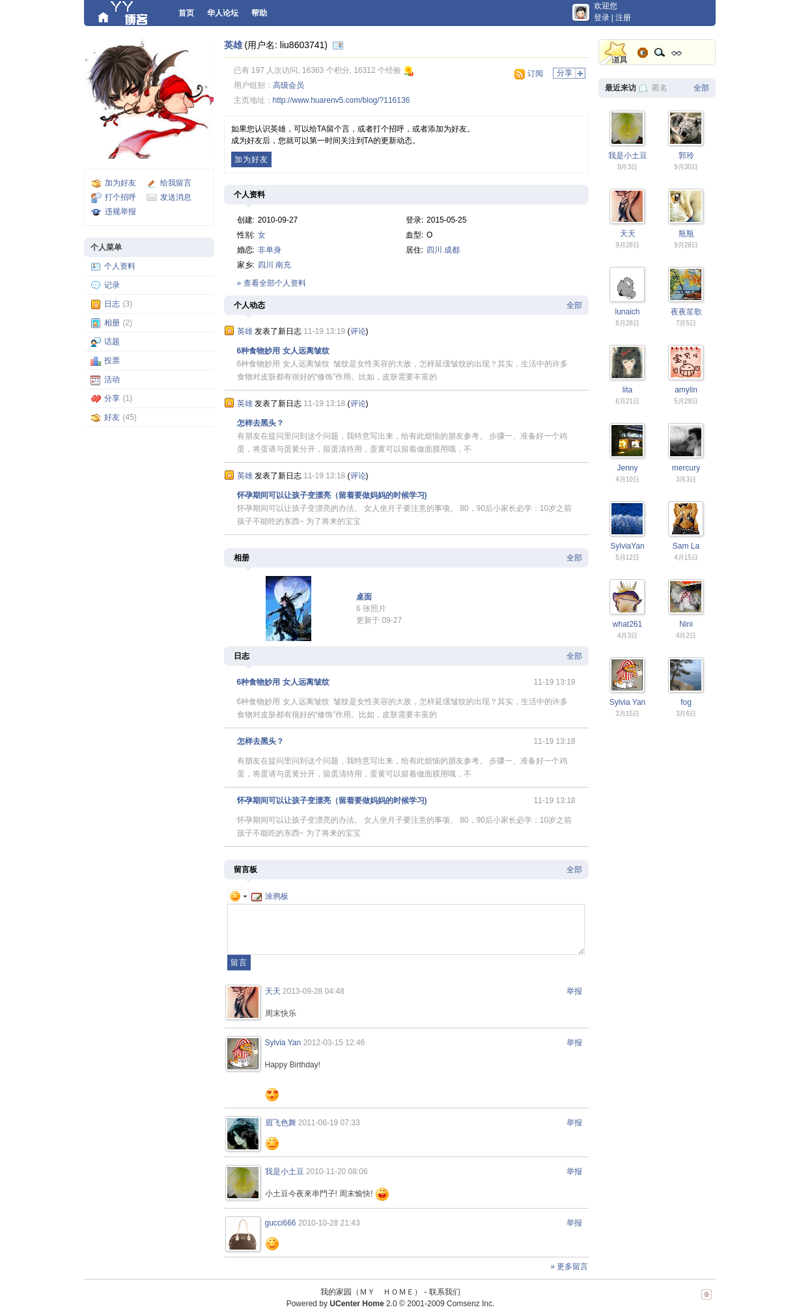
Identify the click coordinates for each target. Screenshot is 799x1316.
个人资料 (119, 266)
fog (686, 702)
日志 (112, 303)
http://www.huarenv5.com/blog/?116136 (341, 100)
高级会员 (288, 85)
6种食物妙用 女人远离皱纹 (283, 350)
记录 (112, 285)
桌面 (364, 596)
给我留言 (175, 182)
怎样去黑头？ (260, 423)
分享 (112, 398)
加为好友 (120, 182)
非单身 (269, 249)
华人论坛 (222, 13)
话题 (112, 341)
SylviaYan (627, 546)
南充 (283, 264)
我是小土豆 (284, 1171)
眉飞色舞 (280, 1122)
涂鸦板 (269, 896)
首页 (186, 13)
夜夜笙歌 (686, 311)
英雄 (233, 45)
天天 (273, 991)
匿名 (659, 87)
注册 (623, 17)
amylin (686, 389)
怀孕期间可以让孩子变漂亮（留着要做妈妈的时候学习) (332, 495)
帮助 (259, 13)
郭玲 (686, 155)
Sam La (686, 546)
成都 (452, 249)
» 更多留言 (569, 1266)
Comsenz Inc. (470, 1303)
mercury (686, 468)
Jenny (627, 468)
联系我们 (444, 1291)
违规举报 (120, 211)
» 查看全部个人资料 (271, 283)
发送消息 (175, 197)
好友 (112, 417)
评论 (358, 331)
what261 (627, 624)
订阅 (535, 73)
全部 (574, 305)
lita (627, 389)
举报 (574, 991)
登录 (602, 17)
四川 (434, 249)
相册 (112, 322)
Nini (686, 624)
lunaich (627, 311)
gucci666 (280, 1222)
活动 (112, 379)
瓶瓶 (686, 233)
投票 (112, 360)
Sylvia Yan (283, 1042)
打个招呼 (120, 197)
